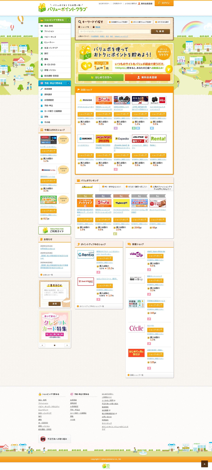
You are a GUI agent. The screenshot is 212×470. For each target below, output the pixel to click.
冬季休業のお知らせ (47, 249)
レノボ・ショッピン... (48, 147)
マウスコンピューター (86, 107)
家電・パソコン (44, 426)
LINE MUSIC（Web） (155, 350)
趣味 (40, 420)
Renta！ (153, 145)
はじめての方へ (107, 394)
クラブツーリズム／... (48, 206)
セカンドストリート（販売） (107, 279)
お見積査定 (74, 406)
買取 (71, 416)
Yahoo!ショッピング (121, 36)
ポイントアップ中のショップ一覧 (92, 306)
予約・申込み (75, 410)
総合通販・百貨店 (44, 429)
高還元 (102, 36)
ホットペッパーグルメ (158, 210)
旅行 (111, 36)
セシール (150, 325)
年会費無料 (95, 36)
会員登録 (73, 400)
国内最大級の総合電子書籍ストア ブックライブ (85, 212)
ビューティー (43, 410)
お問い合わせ (107, 417)
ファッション (43, 403)
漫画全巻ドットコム (47, 176)
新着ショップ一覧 (136, 375)
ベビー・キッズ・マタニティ (48, 406)
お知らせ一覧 (48, 275)
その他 (72, 420)
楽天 (107, 36)
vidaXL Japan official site (156, 251)
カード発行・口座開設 (78, 413)
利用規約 (105, 420)
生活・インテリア (44, 413)
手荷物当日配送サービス (156, 301)
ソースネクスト (83, 145)
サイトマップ (107, 423)
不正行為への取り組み (110, 404)
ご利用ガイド (107, 397)
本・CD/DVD (43, 423)
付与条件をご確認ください (86, 118)
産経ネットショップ (154, 276)
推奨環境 (105, 407)
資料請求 (73, 403)
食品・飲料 (42, 400)
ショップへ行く (85, 114)
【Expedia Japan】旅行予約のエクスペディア (122, 147)
